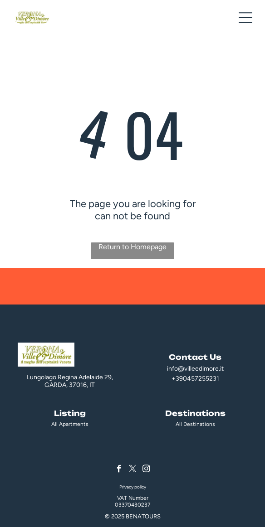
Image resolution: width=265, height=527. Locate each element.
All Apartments (69, 424)
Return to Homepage (132, 246)
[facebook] (119, 470)
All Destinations (195, 424)
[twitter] (132, 470)
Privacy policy (132, 487)
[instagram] (146, 470)
